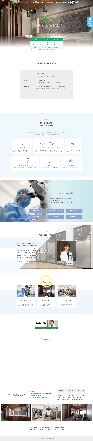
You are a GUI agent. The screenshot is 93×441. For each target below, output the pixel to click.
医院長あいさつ (50, 2)
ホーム (32, 2)
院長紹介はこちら (22, 261)
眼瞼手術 (72, 216)
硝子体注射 (54, 216)
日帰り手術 (43, 2)
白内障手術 (36, 210)
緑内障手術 (73, 210)
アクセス (64, 2)
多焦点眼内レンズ (54, 210)
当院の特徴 (58, 2)
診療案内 (37, 2)
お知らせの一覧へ (62, 102)
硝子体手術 (36, 216)
